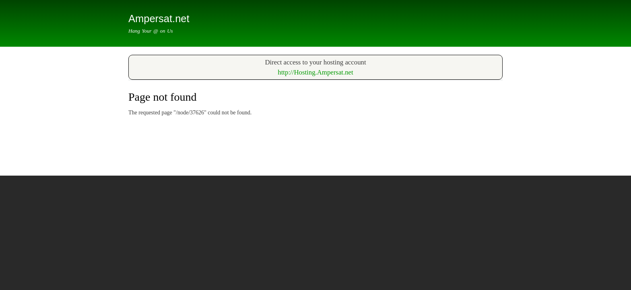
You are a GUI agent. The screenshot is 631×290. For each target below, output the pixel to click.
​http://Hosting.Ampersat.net (315, 72)
